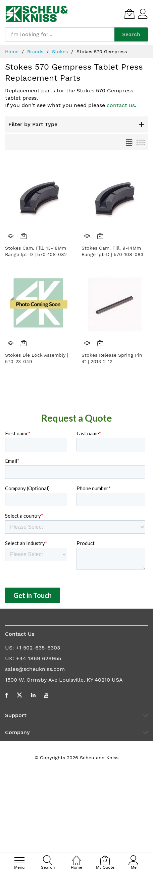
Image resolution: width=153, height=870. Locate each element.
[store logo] (36, 13)
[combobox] (59, 34)
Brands (36, 51)
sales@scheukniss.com (35, 751)
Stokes (60, 51)
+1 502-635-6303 (38, 730)
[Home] (76, 857)
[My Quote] (129, 14)
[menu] (19, 860)
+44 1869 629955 (38, 740)
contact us (121, 105)
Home (12, 51)
